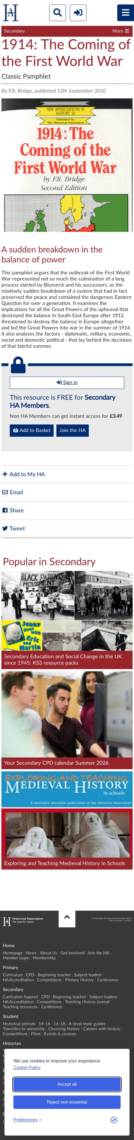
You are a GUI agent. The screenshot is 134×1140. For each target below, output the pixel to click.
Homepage (13, 953)
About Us (48, 953)
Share (12, 510)
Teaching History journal (87, 1002)
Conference (107, 980)
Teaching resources (20, 1007)
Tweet (13, 528)
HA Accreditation (18, 980)
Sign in (67, 382)
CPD (30, 975)
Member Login (16, 958)
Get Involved (72, 953)
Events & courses (60, 1034)
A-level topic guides (87, 1024)
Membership (44, 958)
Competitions (49, 980)
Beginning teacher (54, 975)
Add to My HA (23, 474)
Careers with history (101, 1029)
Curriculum (13, 975)
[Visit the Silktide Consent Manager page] (114, 1120)
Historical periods (19, 1024)
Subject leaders (88, 975)
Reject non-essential (67, 1102)
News (31, 953)
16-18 (59, 1024)
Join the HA (72, 430)
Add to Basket (32, 430)
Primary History (79, 980)
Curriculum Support (20, 997)
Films (36, 1034)
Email (12, 492)
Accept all (66, 1084)
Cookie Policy (26, 1067)
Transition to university (24, 1029)
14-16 (44, 1024)
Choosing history (64, 1029)
